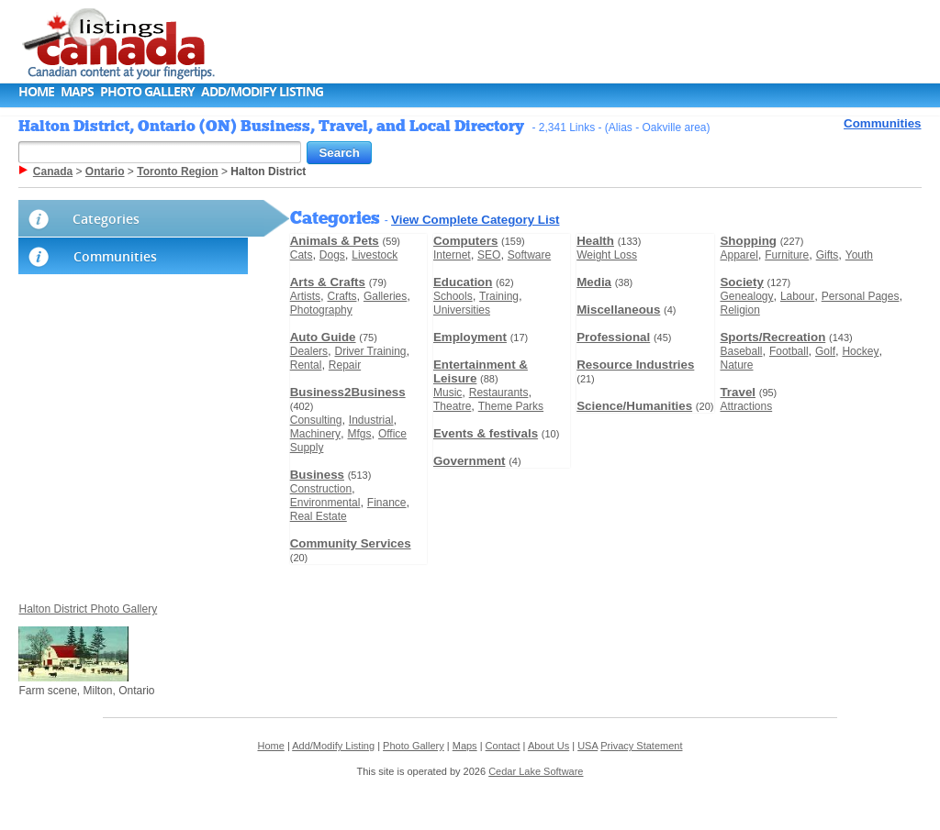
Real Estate (318, 516)
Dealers (309, 351)
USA (587, 745)
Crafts (341, 296)
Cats (301, 255)
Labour (797, 296)
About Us (548, 745)
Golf (825, 351)
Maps (77, 91)
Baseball (741, 351)
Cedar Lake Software (535, 771)
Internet (452, 255)
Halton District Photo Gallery (87, 609)
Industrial (371, 420)
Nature (736, 365)
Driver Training (370, 351)
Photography (321, 310)
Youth (859, 255)
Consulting (316, 420)
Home (36, 91)
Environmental (325, 502)
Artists (305, 296)
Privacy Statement (641, 745)
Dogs (332, 255)
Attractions (746, 406)
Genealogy (746, 296)
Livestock (374, 255)
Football (789, 351)
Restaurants (499, 392)
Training (499, 296)
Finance (387, 502)
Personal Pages (861, 296)
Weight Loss (606, 255)
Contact (503, 745)
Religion (739, 310)
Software (529, 255)
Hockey (860, 351)
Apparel (738, 255)
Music (447, 392)
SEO (488, 255)
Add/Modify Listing (262, 91)
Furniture (787, 255)
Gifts (827, 255)
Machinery (315, 433)
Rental (306, 365)
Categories (106, 218)
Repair (345, 365)
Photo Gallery (147, 91)
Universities (461, 310)
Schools (453, 296)
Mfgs (359, 433)
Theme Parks (510, 406)
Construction (321, 488)
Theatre (452, 406)
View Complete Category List (475, 220)
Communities (882, 123)
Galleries (385, 296)
